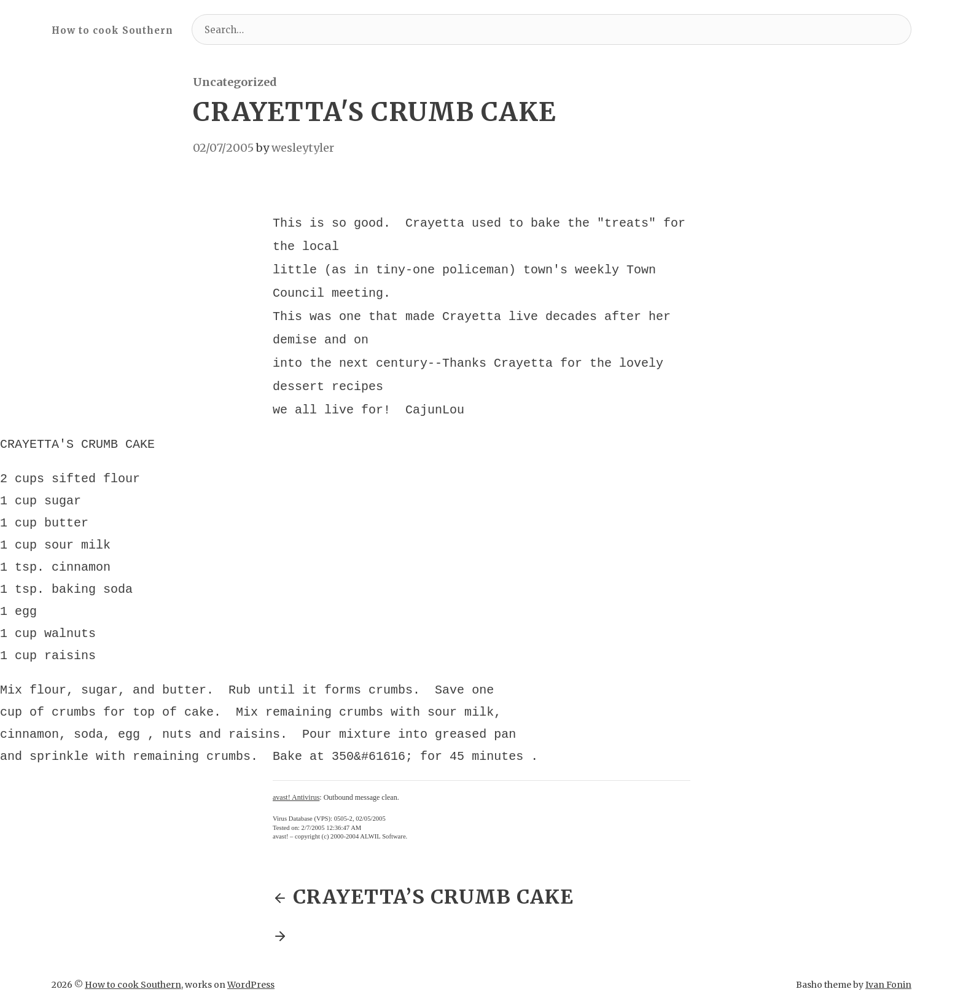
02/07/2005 (223, 148)
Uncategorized (235, 82)
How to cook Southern (112, 30)
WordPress (251, 973)
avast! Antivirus (296, 786)
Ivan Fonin (888, 973)
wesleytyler (302, 148)
